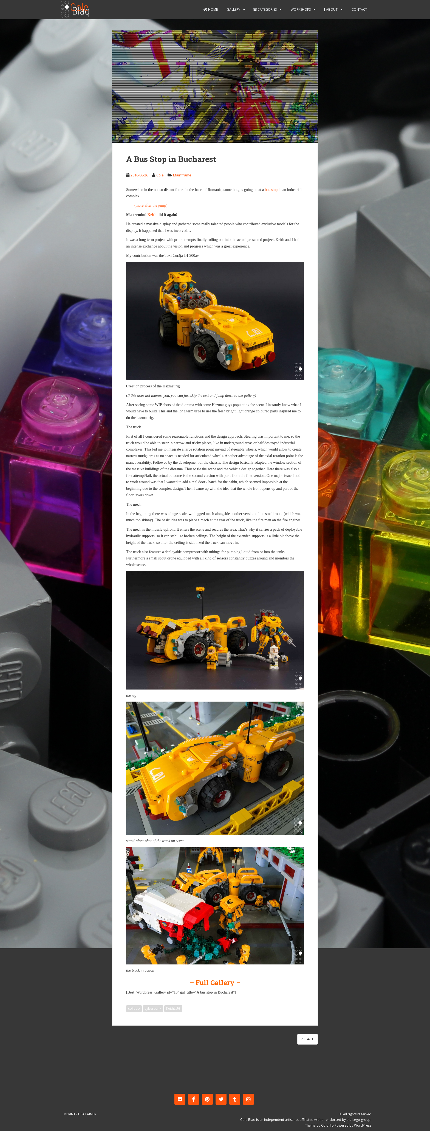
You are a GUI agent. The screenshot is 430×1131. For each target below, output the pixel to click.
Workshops (300, 9)
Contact (359, 9)
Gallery (233, 9)
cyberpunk (153, 1008)
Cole (160, 175)
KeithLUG (173, 1008)
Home (210, 9)
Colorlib (327, 1125)
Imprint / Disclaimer (79, 1114)
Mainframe (182, 175)
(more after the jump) (150, 205)
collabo (134, 1008)
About (331, 9)
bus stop (271, 190)
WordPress (362, 1125)
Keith (151, 215)
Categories (265, 9)
